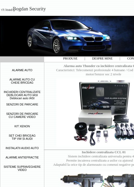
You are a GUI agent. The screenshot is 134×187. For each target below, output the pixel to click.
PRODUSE (70, 58)
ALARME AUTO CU (22, 79)
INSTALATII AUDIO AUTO (22, 148)
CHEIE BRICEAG (22, 82)
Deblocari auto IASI (22, 98)
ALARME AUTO (22, 70)
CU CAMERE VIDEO (22, 116)
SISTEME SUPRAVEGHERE (22, 166)
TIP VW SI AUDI (22, 138)
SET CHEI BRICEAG (22, 135)
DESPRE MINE (102, 58)
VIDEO (22, 169)
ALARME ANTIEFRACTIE (22, 157)
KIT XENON (22, 126)
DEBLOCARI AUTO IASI (22, 95)
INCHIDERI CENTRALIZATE (22, 92)
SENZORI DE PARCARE (22, 104)
